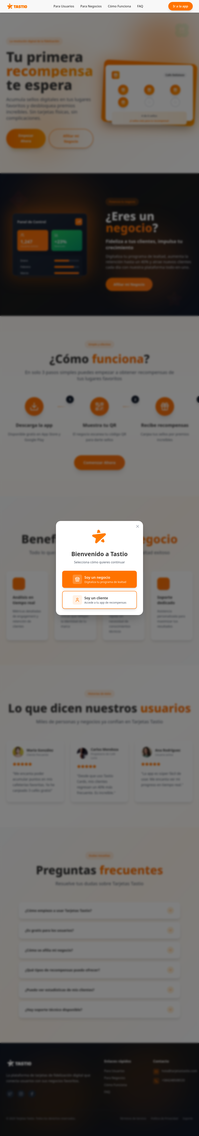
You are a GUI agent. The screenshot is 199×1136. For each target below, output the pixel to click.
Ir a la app (180, 6)
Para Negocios (91, 6)
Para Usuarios (63, 6)
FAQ (140, 6)
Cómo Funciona (119, 6)
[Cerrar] (137, 526)
